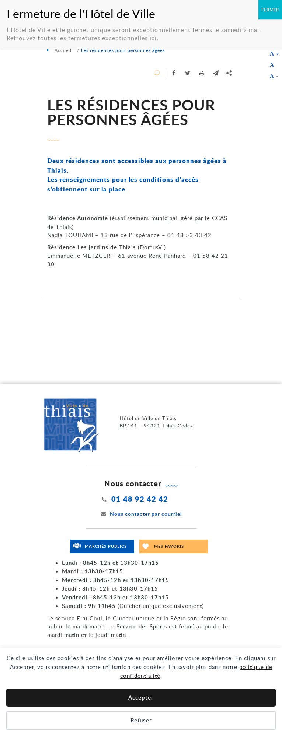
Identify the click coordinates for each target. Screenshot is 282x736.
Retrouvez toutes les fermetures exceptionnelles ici (82, 38)
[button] (216, 73)
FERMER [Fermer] (270, 10)
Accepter (141, 697)
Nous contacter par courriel (141, 513)
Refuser (141, 720)
